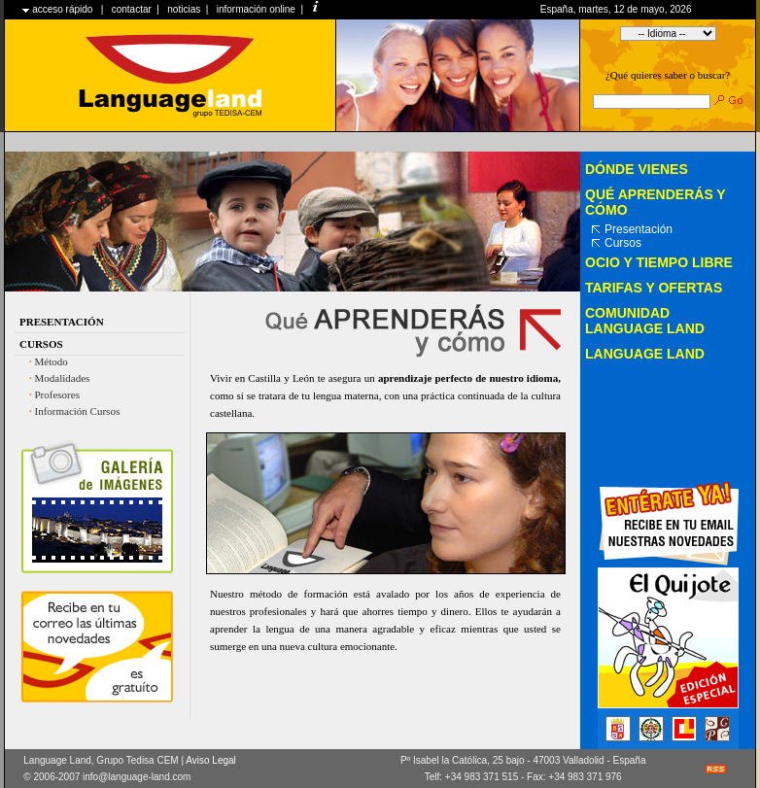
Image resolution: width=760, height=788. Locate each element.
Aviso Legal (211, 760)
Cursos (41, 344)
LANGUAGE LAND (645, 353)
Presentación (61, 321)
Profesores (57, 394)
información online (256, 9)
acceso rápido (62, 9)
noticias (183, 9)
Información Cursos (78, 411)
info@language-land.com (136, 776)
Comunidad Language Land (645, 320)
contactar (132, 9)
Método (51, 361)
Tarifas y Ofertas (653, 287)
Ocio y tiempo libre (659, 262)
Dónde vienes (636, 169)
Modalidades (62, 378)
